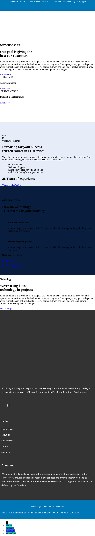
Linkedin (10, 528)
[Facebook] (7, 405)
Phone (9, 525)
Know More (5, 74)
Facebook (10, 530)
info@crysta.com (9, 260)
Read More (5, 88)
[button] (71, 22)
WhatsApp (11, 533)
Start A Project (7, 308)
